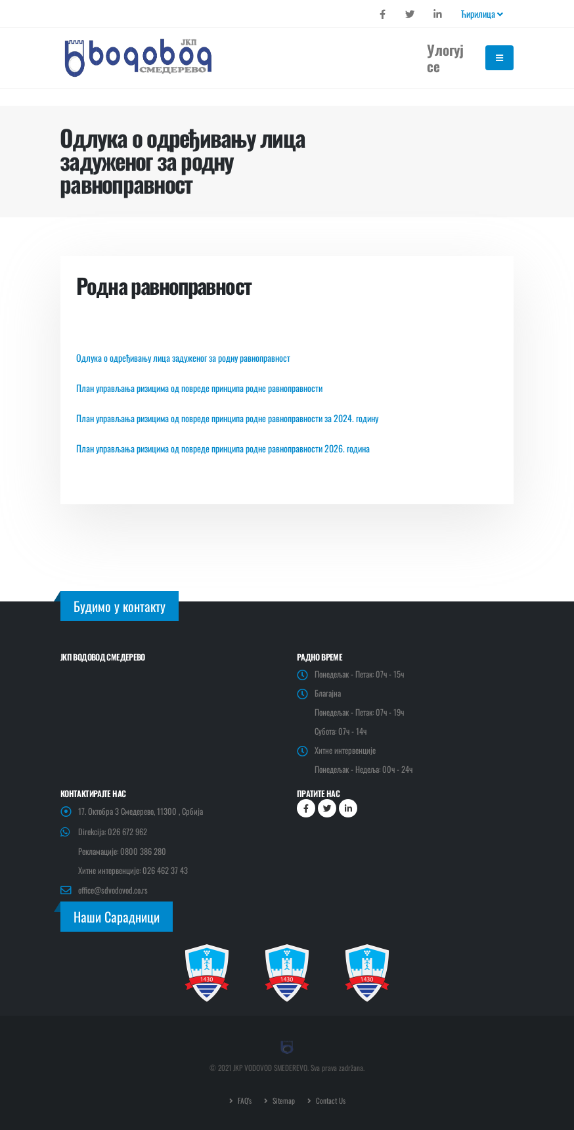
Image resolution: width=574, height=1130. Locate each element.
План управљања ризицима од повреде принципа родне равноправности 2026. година (223, 448)
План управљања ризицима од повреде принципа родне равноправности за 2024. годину (227, 418)
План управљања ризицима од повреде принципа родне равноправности (199, 388)
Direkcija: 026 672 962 (112, 831)
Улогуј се (445, 57)
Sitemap (283, 1100)
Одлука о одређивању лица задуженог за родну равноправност (183, 357)
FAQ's (244, 1100)
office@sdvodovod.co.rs (113, 890)
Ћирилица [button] (482, 13)
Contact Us (329, 1100)
